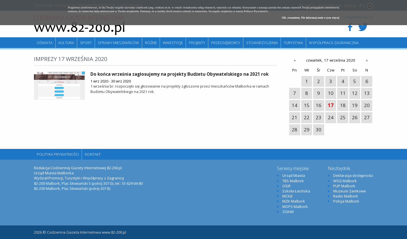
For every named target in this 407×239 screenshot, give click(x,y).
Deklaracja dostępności (353, 175)
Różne (151, 42)
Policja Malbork (346, 201)
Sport (86, 42)
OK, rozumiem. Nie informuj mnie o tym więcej (310, 17)
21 (294, 117)
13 (367, 93)
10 (331, 93)
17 (331, 105)
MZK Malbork (293, 201)
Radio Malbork (345, 196)
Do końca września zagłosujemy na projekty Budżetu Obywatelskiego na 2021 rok (179, 74)
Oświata (45, 42)
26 (355, 117)
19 (355, 105)
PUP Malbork (344, 185)
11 (343, 93)
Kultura (66, 42)
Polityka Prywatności (58, 154)
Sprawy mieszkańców (118, 42)
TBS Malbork (293, 180)
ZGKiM (288, 211)
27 (367, 117)
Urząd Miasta (293, 175)
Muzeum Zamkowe (349, 191)
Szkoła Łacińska (296, 191)
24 (331, 117)
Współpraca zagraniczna (334, 42)
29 (306, 129)
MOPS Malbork (295, 206)
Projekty (197, 42)
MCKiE (287, 196)
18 (343, 105)
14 (294, 105)
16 (318, 105)
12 (355, 93)
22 (306, 117)
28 (294, 129)
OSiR (286, 185)
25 (343, 117)
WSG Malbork (345, 180)
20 (367, 105)
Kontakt (93, 154)
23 (318, 117)
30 (318, 129)
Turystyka (293, 42)
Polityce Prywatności (256, 11)
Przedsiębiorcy (225, 42)
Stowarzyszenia (262, 42)
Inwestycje (173, 42)
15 (306, 105)
